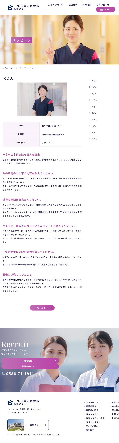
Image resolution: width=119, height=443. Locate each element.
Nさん (95, 106)
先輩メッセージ (56, 4)
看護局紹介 (91, 407)
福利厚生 (90, 431)
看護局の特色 (92, 411)
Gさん (94, 119)
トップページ (6, 68)
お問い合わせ (102, 4)
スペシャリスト (93, 423)
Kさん (94, 80)
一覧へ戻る (41, 308)
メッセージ (21, 68)
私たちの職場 (92, 427)
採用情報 (86, 4)
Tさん (94, 112)
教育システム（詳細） (96, 419)
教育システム (92, 415)
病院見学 (73, 4)
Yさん (94, 93)
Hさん (95, 99)
